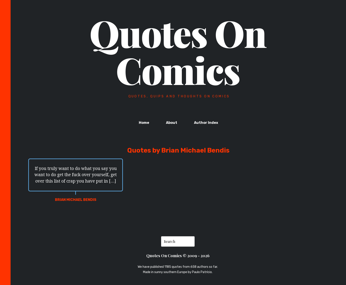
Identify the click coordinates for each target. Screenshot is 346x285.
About (171, 123)
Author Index (206, 123)
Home (144, 123)
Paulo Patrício (202, 272)
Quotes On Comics (177, 51)
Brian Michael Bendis (75, 200)
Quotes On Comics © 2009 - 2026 (177, 255)
